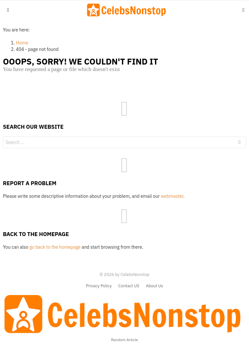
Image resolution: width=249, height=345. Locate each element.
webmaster (172, 196)
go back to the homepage (55, 247)
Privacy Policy (99, 286)
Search (239, 143)
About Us (154, 286)
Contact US (128, 286)
